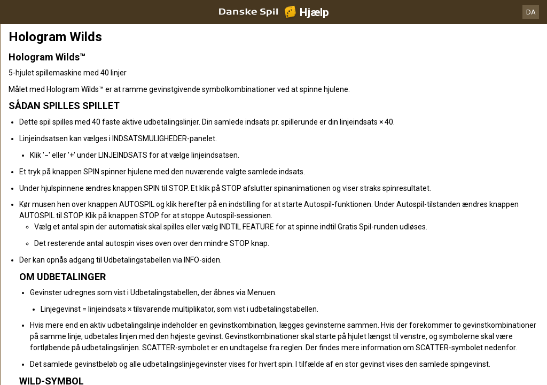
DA (531, 12)
